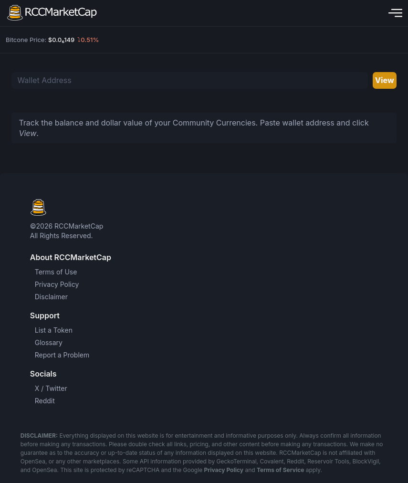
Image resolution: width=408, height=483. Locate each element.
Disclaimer (51, 297)
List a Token (54, 330)
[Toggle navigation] (393, 13)
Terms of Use (56, 272)
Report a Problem (62, 355)
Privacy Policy (57, 284)
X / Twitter (51, 388)
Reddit (45, 401)
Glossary (49, 342)
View (384, 80)
